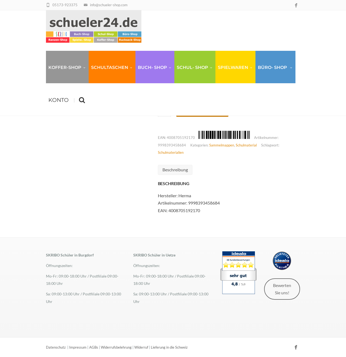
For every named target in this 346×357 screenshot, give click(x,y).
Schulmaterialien (171, 152)
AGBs (93, 347)
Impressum (77, 347)
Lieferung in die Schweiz (169, 347)
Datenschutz (56, 347)
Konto (58, 100)
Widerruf (141, 347)
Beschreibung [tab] (175, 169)
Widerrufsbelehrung (116, 347)
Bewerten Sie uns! (282, 289)
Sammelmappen (221, 145)
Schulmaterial (246, 145)
